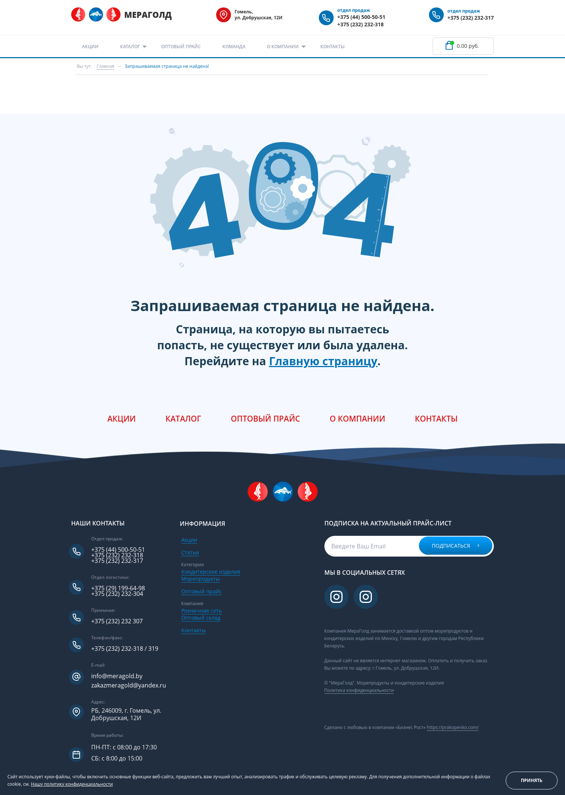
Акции (90, 46)
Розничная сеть (201, 610)
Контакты (332, 46)
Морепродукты (200, 578)
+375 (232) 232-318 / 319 (124, 648)
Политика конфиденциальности (359, 690)
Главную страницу (323, 361)
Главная (106, 66)
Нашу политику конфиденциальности (72, 784)
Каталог (130, 46)
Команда (233, 46)
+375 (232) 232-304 (117, 594)
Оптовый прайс (181, 46)
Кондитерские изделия (210, 571)
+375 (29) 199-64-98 (118, 588)
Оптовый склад (200, 617)
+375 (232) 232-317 (470, 17)
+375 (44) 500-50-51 (361, 16)
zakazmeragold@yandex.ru (128, 685)
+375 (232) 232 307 (117, 621)
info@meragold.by (116, 676)
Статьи (190, 552)
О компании (283, 46)
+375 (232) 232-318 (360, 24)
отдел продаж (353, 10)
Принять (531, 780)
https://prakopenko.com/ (453, 727)
